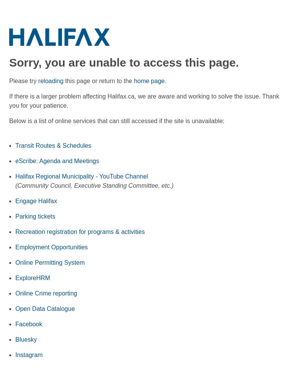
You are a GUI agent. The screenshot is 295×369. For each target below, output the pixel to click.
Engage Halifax (36, 201)
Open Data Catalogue (45, 309)
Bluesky (26, 339)
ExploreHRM (32, 278)
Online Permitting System (50, 262)
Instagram (29, 355)
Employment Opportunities (51, 247)
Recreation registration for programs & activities (80, 232)
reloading (51, 81)
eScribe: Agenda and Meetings (57, 161)
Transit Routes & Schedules (53, 145)
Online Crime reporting (46, 293)
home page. (150, 81)
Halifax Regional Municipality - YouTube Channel (81, 176)
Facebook (28, 324)
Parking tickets (35, 216)
